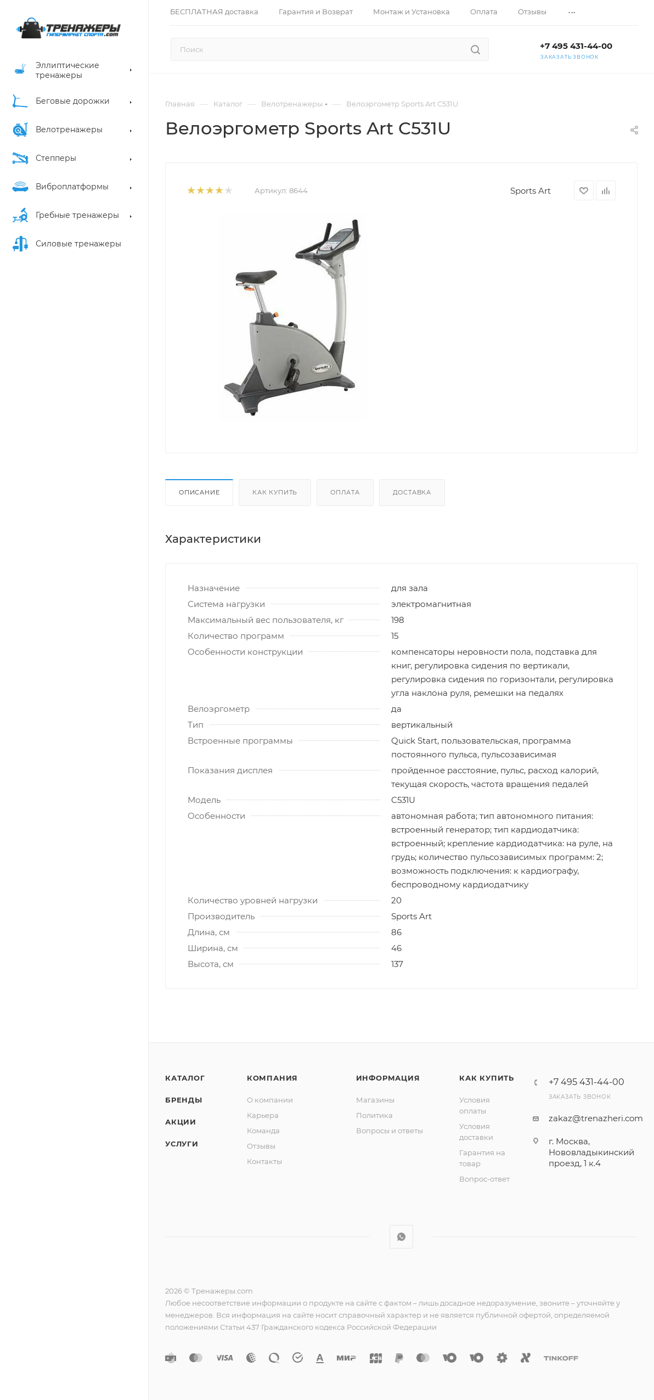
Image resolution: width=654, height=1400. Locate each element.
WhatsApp (401, 1237)
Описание (199, 492)
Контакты (264, 1161)
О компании (270, 1099)
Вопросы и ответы (389, 1130)
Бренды (183, 1099)
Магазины (375, 1099)
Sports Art (530, 190)
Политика (374, 1115)
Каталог (185, 1077)
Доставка (412, 492)
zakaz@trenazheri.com (596, 1118)
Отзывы (261, 1146)
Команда (263, 1130)
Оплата (345, 492)
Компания (272, 1077)
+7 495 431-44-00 (576, 46)
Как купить (274, 492)
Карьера (263, 1115)
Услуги (182, 1143)
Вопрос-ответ (484, 1178)
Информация (388, 1077)
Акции (180, 1121)
